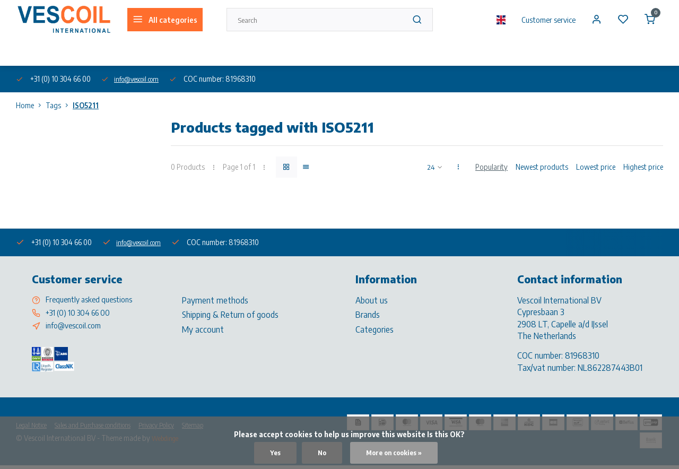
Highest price (643, 166)
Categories (374, 329)
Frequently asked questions (94, 299)
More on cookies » (395, 452)
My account (203, 329)
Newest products (542, 166)
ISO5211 (86, 105)
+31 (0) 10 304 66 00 (82, 314)
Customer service (541, 19)
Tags (59, 105)
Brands (367, 314)
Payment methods (215, 299)
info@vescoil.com (141, 78)
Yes (270, 452)
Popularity (491, 166)
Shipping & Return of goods (230, 314)
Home (31, 105)
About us (28, 52)
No (318, 452)
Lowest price (595, 166)
